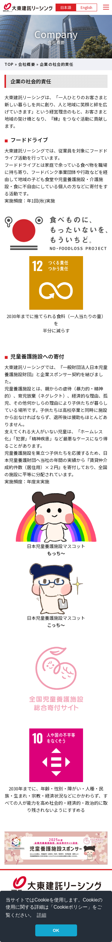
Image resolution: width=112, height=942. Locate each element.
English (86, 7)
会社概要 (26, 64)
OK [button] (56, 930)
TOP (9, 64)
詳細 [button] (41, 915)
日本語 (65, 7)
